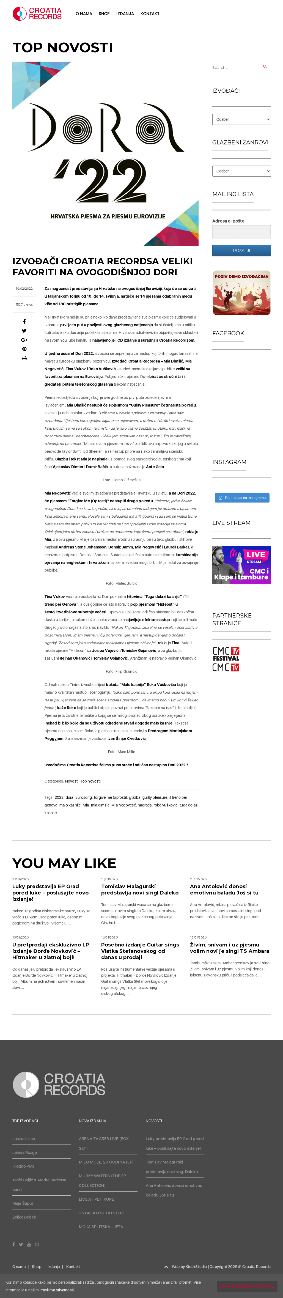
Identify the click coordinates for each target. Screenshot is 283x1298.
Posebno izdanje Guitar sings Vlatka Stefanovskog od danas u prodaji (140, 951)
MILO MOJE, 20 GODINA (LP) (106, 1162)
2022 (59, 797)
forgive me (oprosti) (110, 797)
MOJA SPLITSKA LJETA (101, 1226)
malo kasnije (70, 805)
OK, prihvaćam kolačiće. (247, 1286)
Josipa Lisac (23, 1138)
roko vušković (166, 805)
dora (69, 797)
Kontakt (150, 14)
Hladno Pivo (23, 1166)
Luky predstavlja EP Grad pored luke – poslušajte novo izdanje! (50, 892)
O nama (84, 14)
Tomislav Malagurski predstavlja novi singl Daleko (140, 889)
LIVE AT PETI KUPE (96, 1199)
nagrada (145, 805)
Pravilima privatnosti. (57, 1290)
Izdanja (125, 14)
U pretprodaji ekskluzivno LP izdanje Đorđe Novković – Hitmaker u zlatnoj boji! (50, 951)
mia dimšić (100, 805)
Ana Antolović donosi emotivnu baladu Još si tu (224, 889)
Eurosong (83, 797)
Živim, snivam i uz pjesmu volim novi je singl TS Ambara (229, 948)
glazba (134, 797)
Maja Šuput (22, 1203)
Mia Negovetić (123, 805)
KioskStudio (196, 1266)
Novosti (71, 781)
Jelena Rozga (24, 1152)
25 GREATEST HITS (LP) (101, 1213)
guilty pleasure (154, 797)
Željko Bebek (24, 1217)
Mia (86, 805)
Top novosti (91, 781)
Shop (104, 14)
